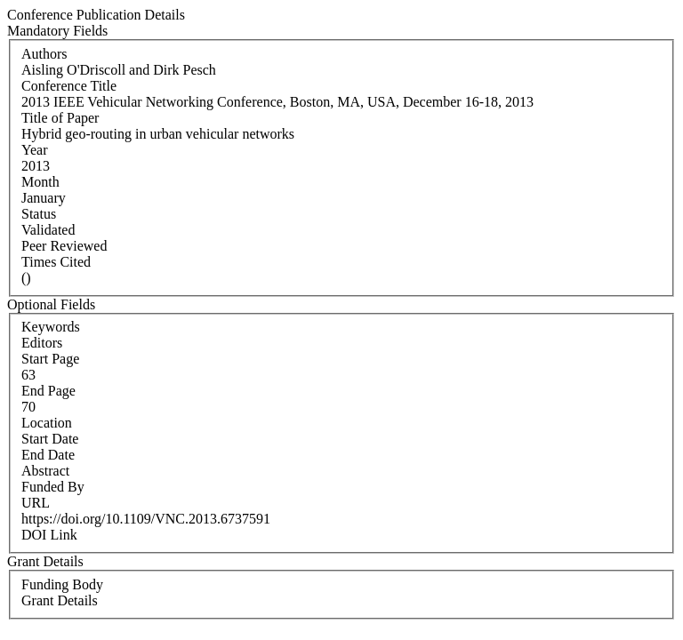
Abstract (45, 470)
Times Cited (56, 261)
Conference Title (69, 85)
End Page (48, 390)
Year (34, 149)
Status (38, 213)
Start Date (49, 438)
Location (46, 422)
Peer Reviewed (64, 245)
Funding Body (62, 584)
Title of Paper (60, 117)
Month (40, 181)
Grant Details (59, 600)
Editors (41, 342)
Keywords (50, 326)
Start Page (50, 358)
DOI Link (49, 534)
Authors (44, 53)
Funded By (52, 486)
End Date (48, 454)
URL (35, 502)
